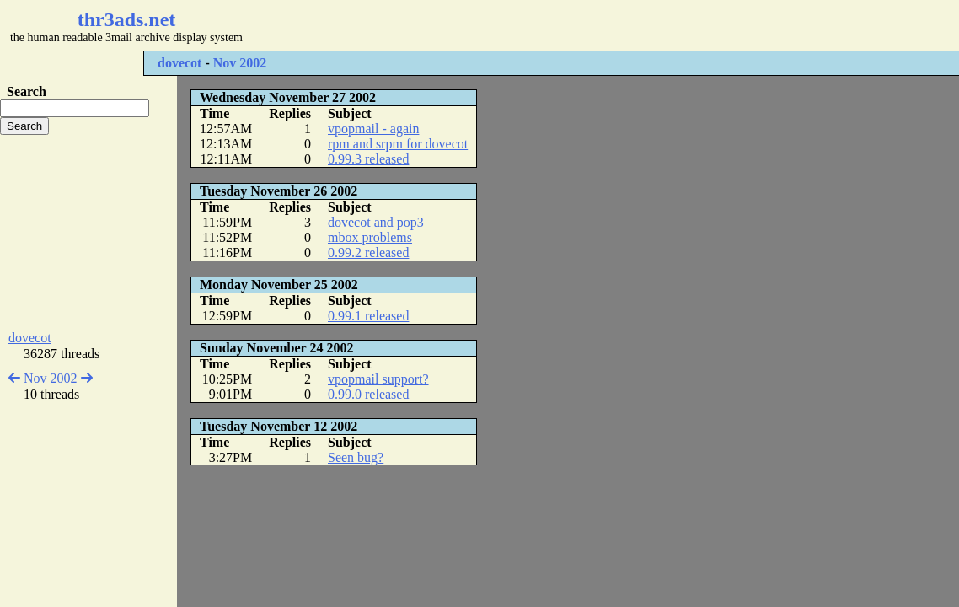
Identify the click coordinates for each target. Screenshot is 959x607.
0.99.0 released (368, 394)
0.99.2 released (368, 252)
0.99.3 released (368, 159)
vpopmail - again (373, 128)
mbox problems (370, 237)
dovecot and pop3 (376, 222)
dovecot (179, 63)
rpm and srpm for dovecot (398, 144)
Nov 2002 (240, 63)
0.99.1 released (368, 316)
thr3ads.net (127, 19)
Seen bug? (355, 457)
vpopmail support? (378, 379)
